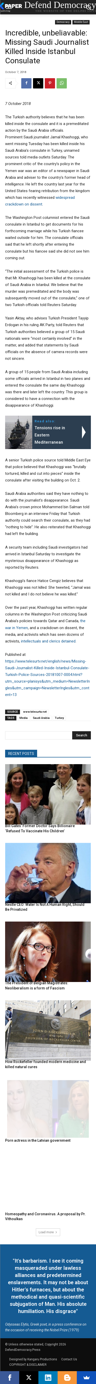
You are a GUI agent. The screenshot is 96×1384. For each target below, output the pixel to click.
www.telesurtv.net (35, 711)
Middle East (81, 22)
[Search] (81, 735)
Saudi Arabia (41, 718)
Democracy (63, 22)
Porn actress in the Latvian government (37, 1140)
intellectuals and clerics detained (48, 641)
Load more (48, 1232)
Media (23, 718)
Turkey (59, 718)
